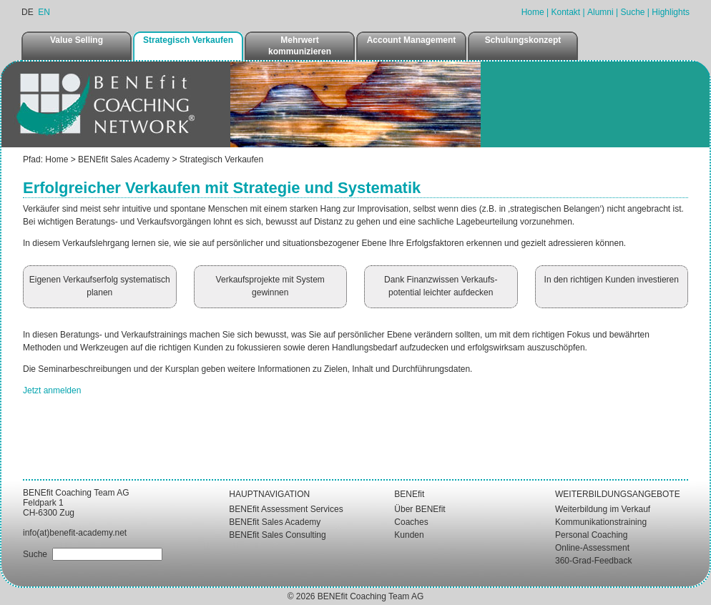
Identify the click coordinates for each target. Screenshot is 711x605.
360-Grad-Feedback (593, 561)
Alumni (600, 12)
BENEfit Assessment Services (286, 509)
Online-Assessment (592, 548)
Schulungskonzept (523, 40)
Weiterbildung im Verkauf (602, 509)
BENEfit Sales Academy (124, 159)
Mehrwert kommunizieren (299, 45)
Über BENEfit (419, 509)
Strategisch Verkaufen (188, 40)
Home (532, 12)
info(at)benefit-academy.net (75, 533)
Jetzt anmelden (52, 390)
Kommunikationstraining (601, 522)
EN (44, 12)
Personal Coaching (591, 535)
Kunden (408, 535)
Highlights (671, 12)
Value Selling (76, 40)
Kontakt (565, 12)
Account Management (411, 40)
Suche (632, 12)
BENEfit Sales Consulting (277, 535)
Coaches (411, 522)
